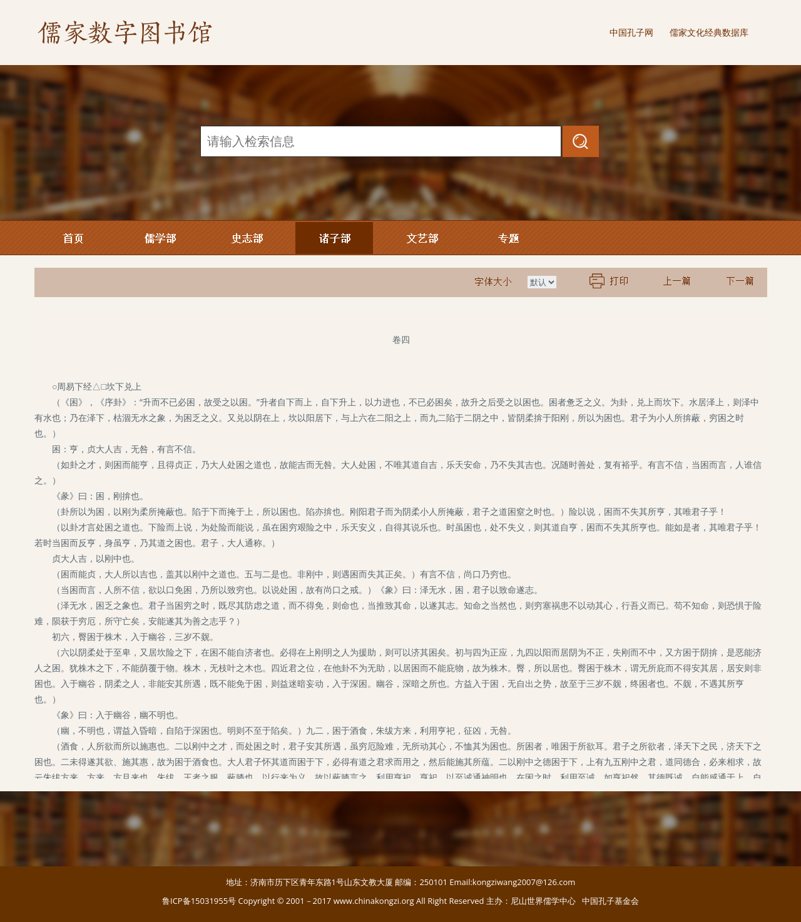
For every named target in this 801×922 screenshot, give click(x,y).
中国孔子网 (631, 32)
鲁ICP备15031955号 (199, 900)
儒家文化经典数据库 (709, 32)
